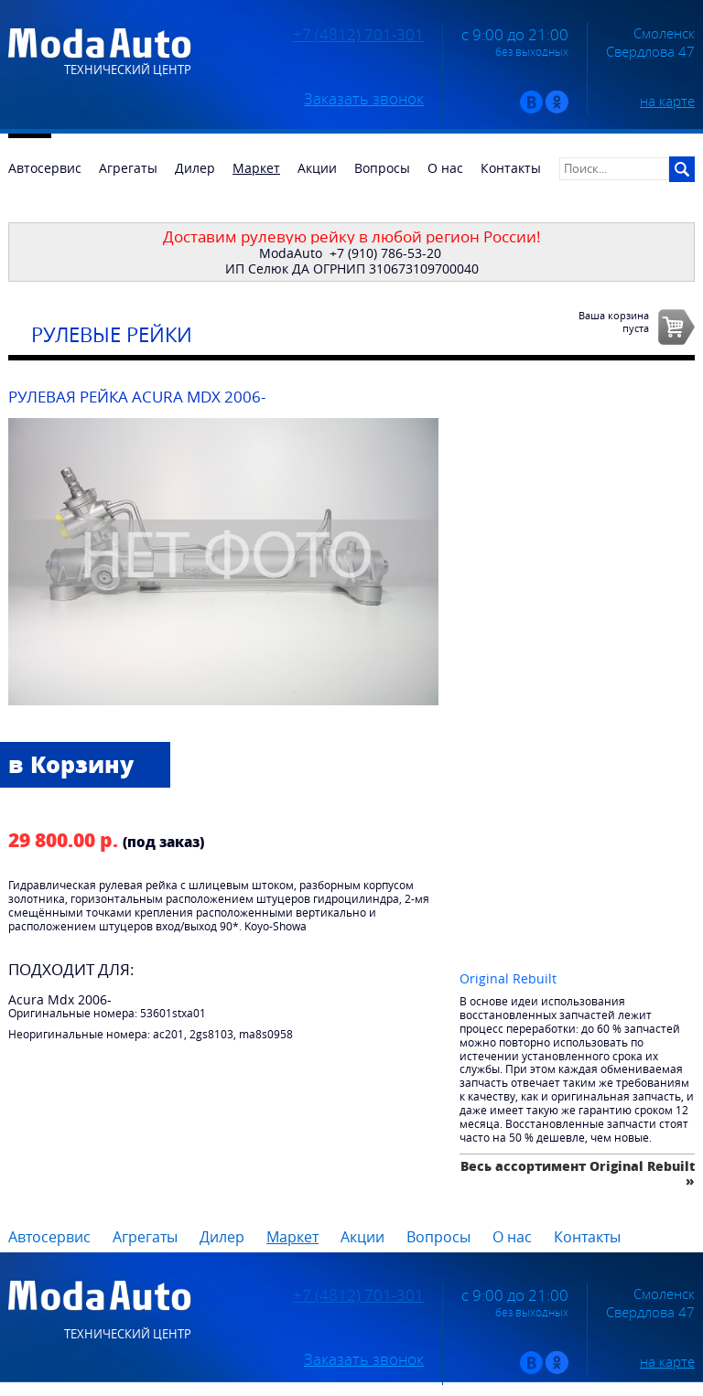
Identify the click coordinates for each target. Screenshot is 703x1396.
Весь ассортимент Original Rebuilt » (577, 1173)
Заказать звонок (364, 99)
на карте (667, 100)
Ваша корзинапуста (614, 321)
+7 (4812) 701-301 (358, 35)
